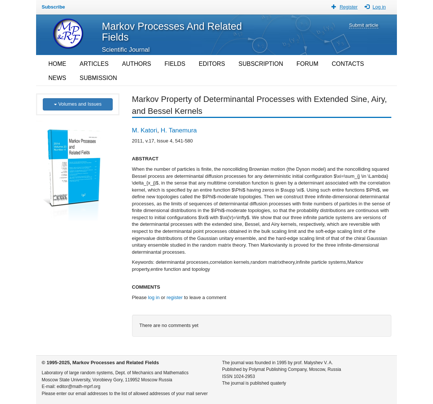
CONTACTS (348, 64)
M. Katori (144, 130)
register (175, 297)
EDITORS (212, 64)
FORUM (307, 64)
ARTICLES (94, 64)
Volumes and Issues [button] (78, 104)
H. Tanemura (179, 130)
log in (154, 297)
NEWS (57, 78)
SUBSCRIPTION (260, 64)
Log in (379, 7)
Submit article (363, 25)
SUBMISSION (98, 78)
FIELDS (174, 64)
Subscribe (53, 7)
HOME (57, 64)
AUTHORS (136, 64)
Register (348, 7)
